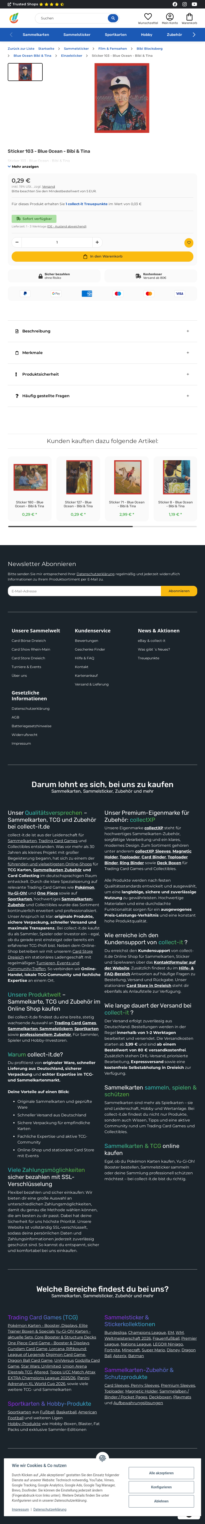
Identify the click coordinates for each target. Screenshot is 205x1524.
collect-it (170, 942)
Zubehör (174, 34)
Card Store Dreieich (28, 658)
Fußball (47, 1412)
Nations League (136, 1344)
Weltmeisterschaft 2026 (127, 1338)
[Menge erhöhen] (97, 242)
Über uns (19, 675)
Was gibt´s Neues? (154, 649)
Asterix (119, 1356)
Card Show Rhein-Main (31, 649)
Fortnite (112, 1350)
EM (171, 1332)
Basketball (66, 1412)
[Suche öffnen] (113, 18)
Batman (136, 1356)
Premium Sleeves (178, 1385)
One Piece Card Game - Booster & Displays (48, 1343)
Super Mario (153, 1350)
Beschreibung (33, 331)
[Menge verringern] (17, 242)
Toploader (114, 1391)
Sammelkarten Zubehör (57, 870)
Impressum (21, 743)
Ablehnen (161, 1501)
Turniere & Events (26, 667)
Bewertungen (86, 640)
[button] (148, 18)
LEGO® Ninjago (168, 1344)
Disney (173, 1350)
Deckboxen (160, 1397)
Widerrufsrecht (25, 735)
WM (180, 1332)
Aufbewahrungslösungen (138, 1403)
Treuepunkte (148, 658)
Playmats (182, 1397)
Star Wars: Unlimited (41, 1366)
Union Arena (75, 1366)
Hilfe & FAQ (84, 658)
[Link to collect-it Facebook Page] (175, 4)
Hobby (146, 34)
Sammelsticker (76, 34)
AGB (15, 717)
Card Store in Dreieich (148, 985)
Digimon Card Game (65, 1354)
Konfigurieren (161, 1487)
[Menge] (57, 242)
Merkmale (29, 352)
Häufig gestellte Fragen (43, 396)
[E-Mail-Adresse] (84, 591)
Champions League (147, 1332)
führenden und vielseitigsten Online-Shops (50, 864)
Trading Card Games (58, 841)
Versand (48, 186)
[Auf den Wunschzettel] (188, 243)
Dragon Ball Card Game (30, 1360)
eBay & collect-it (152, 640)
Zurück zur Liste (21, 48)
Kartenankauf (86, 675)
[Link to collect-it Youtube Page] (194, 4)
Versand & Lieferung (92, 684)
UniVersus (64, 1360)
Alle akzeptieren (161, 1473)
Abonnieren (179, 591)
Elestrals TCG (20, 1372)
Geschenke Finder (90, 649)
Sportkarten (115, 34)
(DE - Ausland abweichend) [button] (67, 226)
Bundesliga (115, 1332)
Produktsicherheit (37, 374)
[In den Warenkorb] (102, 256)
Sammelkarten (36, 34)
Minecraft (131, 1350)
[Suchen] (77, 18)
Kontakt (81, 667)
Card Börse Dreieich (29, 640)
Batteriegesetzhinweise (31, 726)
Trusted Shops (36, 4)
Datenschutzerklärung (96, 574)
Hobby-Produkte (24, 1423)
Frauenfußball (166, 1338)
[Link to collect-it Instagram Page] (185, 4)
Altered (41, 1372)
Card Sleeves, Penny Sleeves (131, 1385)
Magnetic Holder (141, 1391)
